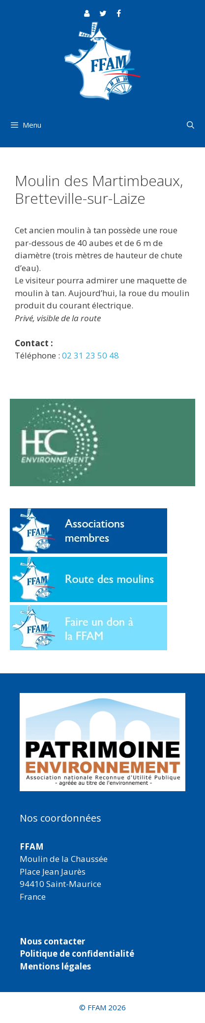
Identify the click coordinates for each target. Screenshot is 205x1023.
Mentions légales (55, 966)
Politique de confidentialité (77, 953)
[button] (102, 742)
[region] (102, 742)
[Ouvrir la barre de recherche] (190, 124)
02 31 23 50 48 (90, 355)
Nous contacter (52, 941)
